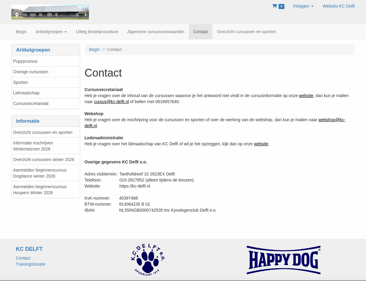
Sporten (20, 82)
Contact (23, 258)
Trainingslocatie (30, 264)
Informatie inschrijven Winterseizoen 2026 (33, 145)
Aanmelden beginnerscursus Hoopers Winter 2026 (40, 189)
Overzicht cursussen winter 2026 (43, 159)
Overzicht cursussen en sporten (43, 132)
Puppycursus (25, 61)
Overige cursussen (30, 71)
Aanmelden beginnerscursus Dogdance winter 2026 (40, 173)
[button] (303, 6)
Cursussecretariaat (31, 103)
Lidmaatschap (26, 92)
